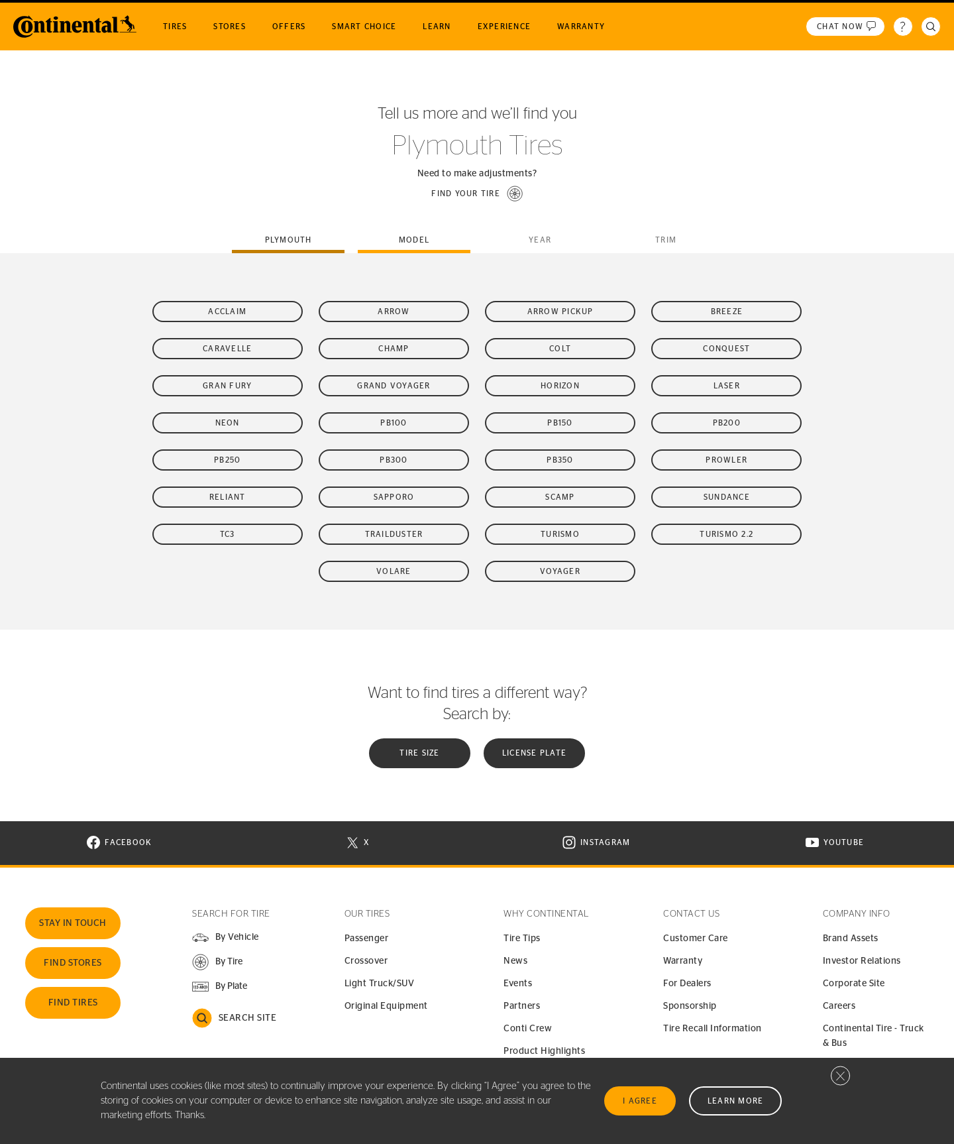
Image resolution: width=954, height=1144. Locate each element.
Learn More (736, 1101)
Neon (227, 423)
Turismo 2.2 (726, 534)
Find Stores (73, 963)
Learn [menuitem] (436, 26)
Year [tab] (540, 240)
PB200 (727, 423)
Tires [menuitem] (175, 26)
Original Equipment (386, 1006)
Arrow (393, 311)
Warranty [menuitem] (581, 26)
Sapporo (394, 497)
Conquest (726, 349)
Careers (839, 1006)
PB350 (560, 460)
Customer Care (695, 938)
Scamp (559, 497)
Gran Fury (227, 386)
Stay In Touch (73, 923)
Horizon (560, 386)
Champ (393, 349)
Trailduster (394, 534)
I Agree (640, 1101)
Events (518, 983)
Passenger (366, 938)
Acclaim (227, 311)
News (515, 961)
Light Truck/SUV (379, 983)
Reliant (227, 497)
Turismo (560, 534)
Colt (560, 349)
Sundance (727, 497)
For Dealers (687, 983)
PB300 (393, 460)
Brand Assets (850, 938)
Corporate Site (854, 983)
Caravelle (227, 349)
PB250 (227, 460)
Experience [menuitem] (504, 26)
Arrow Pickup (560, 311)
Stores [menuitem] (229, 26)
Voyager (560, 571)
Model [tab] (414, 240)
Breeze (727, 311)
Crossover (366, 961)
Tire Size (419, 753)
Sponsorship (690, 1006)
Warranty (682, 961)
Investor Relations (862, 961)
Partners (522, 1006)
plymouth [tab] (288, 240)
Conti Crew (528, 1028)
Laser (727, 386)
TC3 (227, 534)
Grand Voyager (393, 386)
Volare (393, 571)
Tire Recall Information (712, 1028)
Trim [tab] (665, 240)
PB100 (393, 423)
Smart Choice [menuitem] (364, 26)
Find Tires (73, 1002)
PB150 (559, 423)
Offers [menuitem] (289, 26)
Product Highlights (544, 1051)
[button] (477, 193)
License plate (534, 753)
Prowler (726, 460)
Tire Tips (522, 938)
